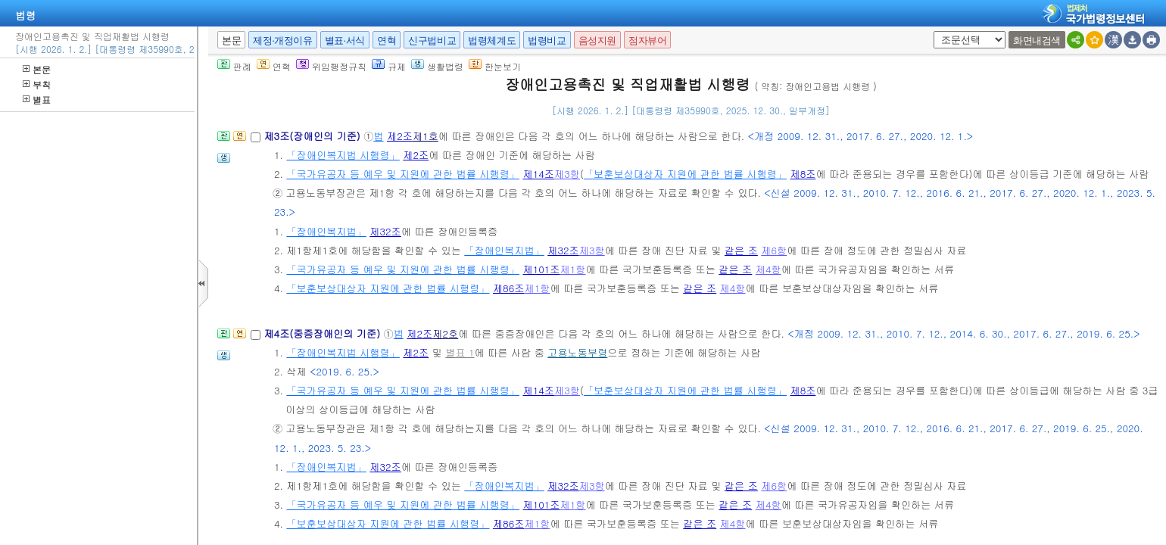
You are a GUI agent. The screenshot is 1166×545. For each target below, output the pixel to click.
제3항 (567, 174)
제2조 (400, 136)
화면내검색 (1037, 40)
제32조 (385, 231)
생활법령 (437, 66)
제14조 (538, 174)
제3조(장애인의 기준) (313, 136)
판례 (234, 66)
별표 (37, 99)
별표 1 (459, 352)
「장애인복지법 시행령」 (342, 155)
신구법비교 (432, 40)
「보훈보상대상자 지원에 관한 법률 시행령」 (685, 174)
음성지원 (597, 40)
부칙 (37, 84)
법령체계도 (492, 40)
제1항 (573, 269)
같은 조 (741, 250)
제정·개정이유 (282, 40)
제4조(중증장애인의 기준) (323, 333)
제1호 (425, 136)
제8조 (802, 174)
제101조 (541, 269)
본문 (37, 69)
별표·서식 (345, 40)
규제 (389, 66)
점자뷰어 (647, 40)
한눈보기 (495, 66)
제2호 (445, 333)
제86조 (509, 288)
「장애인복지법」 (326, 231)
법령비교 (547, 40)
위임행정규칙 (331, 66)
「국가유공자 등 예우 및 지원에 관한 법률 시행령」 (402, 174)
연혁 (386, 40)
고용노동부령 (577, 352)
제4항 (768, 269)
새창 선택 (931, 31)
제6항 (774, 250)
